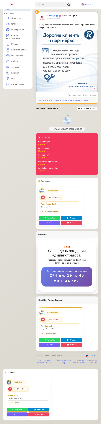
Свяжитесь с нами (78, 363)
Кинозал (12, 73)
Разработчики (15, 84)
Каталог (94, 363)
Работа (12, 61)
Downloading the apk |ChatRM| (86, 360)
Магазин (12, 44)
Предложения (15, 55)
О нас (39, 360)
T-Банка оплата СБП (44, 363)
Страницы (13, 18)
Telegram (72, 218)
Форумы (12, 67)
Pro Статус (62, 363)
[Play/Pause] (43, 319)
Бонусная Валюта (16, 50)
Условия (48, 360)
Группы (12, 24)
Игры (11, 78)
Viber (50, 223)
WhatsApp (50, 218)
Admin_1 (51, 16)
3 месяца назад (52, 18)
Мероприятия (15, 29)
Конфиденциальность (63, 360)
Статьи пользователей (13, 37)
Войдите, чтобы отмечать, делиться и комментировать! (63, 100)
